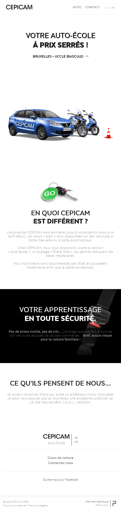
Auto (77, 7)
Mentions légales (38, 505)
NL (107, 7)
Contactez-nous (60, 463)
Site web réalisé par (96, 503)
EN (113, 7)
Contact (92, 7)
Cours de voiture (60, 458)
